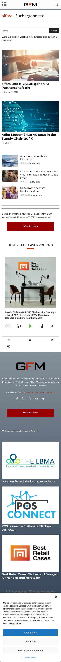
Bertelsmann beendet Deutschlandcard (32, 190)
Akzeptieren (30, 632)
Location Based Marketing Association (29, 481)
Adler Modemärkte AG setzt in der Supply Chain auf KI (29, 137)
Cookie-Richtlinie (28, 657)
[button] (56, 596)
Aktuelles (25, 163)
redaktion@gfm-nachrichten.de (40, 392)
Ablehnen (30, 641)
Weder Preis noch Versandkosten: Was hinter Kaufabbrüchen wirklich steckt (39, 174)
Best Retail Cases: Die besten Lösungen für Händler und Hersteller (30, 576)
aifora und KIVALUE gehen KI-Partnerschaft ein (26, 86)
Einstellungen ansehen (30, 650)
